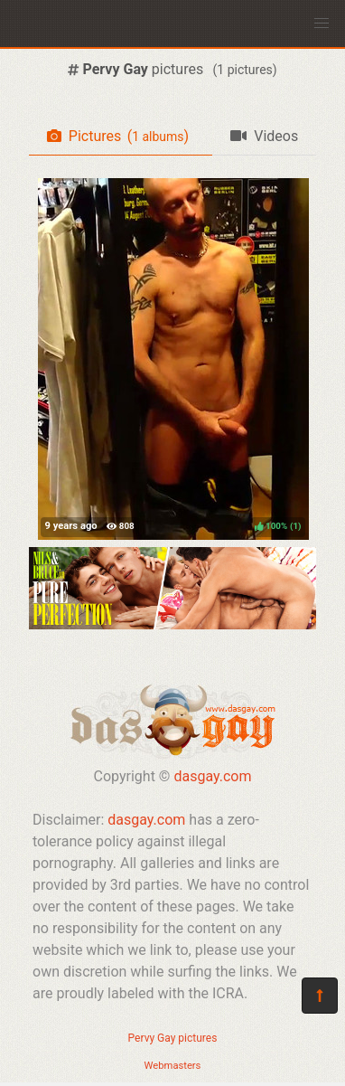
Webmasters (173, 1066)
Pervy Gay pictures (173, 1038)
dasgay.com (212, 776)
